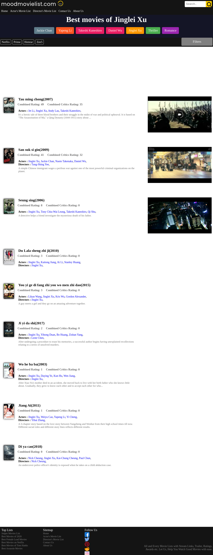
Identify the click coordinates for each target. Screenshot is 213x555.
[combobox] (191, 4)
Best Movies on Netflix (13, 542)
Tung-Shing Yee (40, 164)
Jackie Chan (47, 161)
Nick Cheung (35, 458)
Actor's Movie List (20, 11)
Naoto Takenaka (64, 161)
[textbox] (191, 4)
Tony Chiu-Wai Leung (53, 211)
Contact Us (64, 11)
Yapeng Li (59, 416)
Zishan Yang (76, 334)
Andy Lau (53, 110)
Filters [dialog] (197, 41)
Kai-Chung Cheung (67, 458)
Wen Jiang (69, 375)
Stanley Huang (72, 262)
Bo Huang (62, 334)
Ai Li (60, 262)
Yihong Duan (48, 334)
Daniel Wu (80, 161)
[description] (31, 104)
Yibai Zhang (38, 420)
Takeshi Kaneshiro (70, 110)
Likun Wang (35, 296)
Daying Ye (46, 375)
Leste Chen (37, 337)
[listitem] (44, 31)
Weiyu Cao (47, 416)
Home (4, 11)
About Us (78, 11)
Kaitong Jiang (48, 262)
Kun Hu (58, 375)
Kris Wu (59, 296)
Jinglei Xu (41, 110)
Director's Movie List (44, 11)
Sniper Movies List (11, 533)
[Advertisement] (106, 69)
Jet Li (31, 110)
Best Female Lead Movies (14, 539)
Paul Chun (84, 458)
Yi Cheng (72, 416)
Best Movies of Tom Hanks (15, 545)
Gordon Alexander (76, 296)
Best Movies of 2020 (12, 536)
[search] (198, 4)
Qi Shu (91, 211)
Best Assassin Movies (12, 548)
